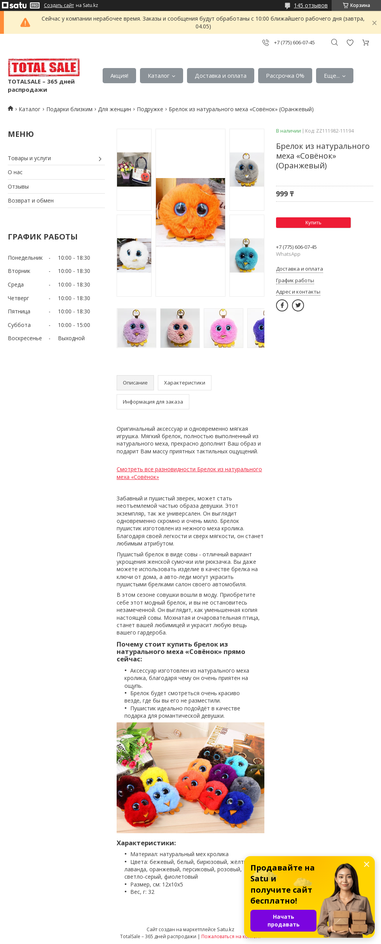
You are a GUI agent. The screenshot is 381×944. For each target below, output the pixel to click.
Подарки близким (69, 109)
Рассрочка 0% (285, 75)
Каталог (159, 75)
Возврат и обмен (31, 200)
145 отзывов (311, 5)
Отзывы (18, 186)
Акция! (119, 75)
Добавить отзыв (350, 42)
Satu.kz (225, 929)
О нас (15, 172)
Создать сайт (59, 5)
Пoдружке (150, 109)
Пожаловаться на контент (231, 936)
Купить (313, 223)
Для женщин (114, 109)
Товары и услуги (29, 158)
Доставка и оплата (220, 75)
